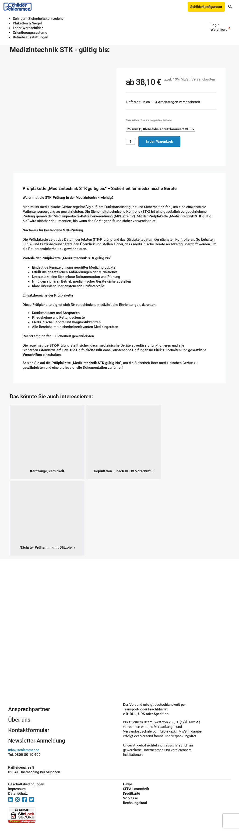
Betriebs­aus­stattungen (30, 37)
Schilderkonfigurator (206, 7)
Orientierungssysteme (30, 32)
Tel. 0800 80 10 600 (24, 755)
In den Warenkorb (159, 141)
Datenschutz (18, 793)
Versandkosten (203, 79)
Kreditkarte (131, 793)
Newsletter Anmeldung (36, 740)
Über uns (19, 719)
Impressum (17, 789)
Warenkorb (219, 29)
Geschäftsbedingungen (26, 784)
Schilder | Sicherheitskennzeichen (39, 19)
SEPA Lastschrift (136, 789)
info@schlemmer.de (23, 750)
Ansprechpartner (29, 709)
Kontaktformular (28, 730)
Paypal (128, 784)
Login (215, 25)
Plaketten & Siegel (27, 23)
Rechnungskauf (135, 803)
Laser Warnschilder (28, 28)
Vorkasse (130, 798)
